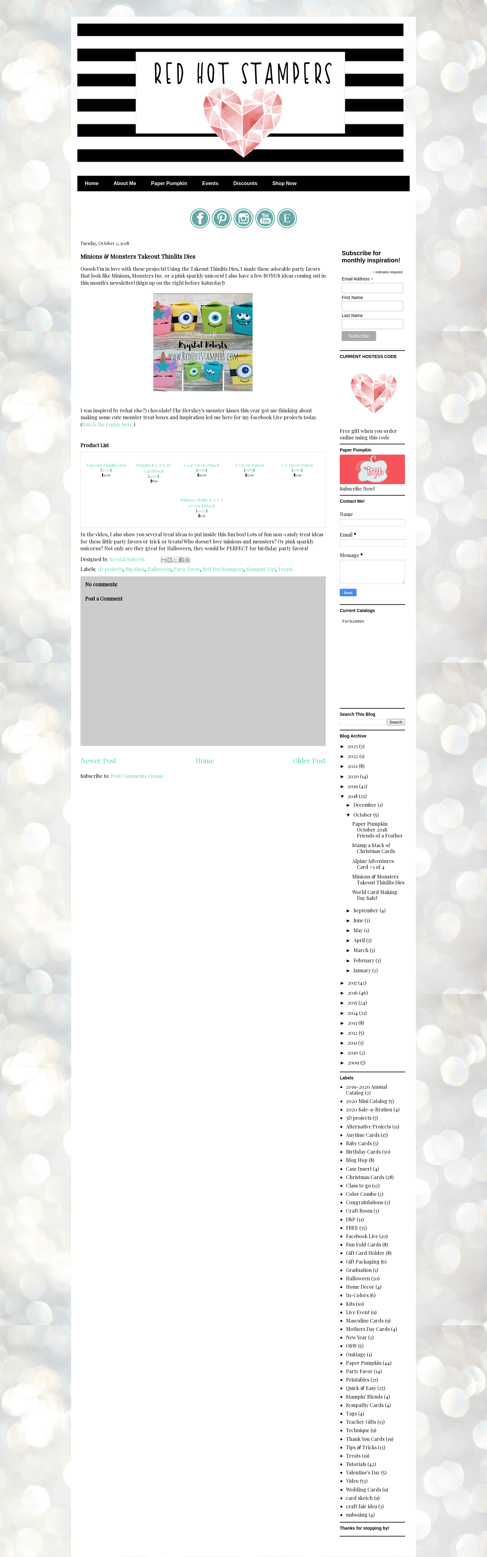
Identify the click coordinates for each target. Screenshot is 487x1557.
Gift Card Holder (365, 1253)
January (362, 970)
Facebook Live (362, 1236)
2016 (353, 992)
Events (210, 183)
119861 (202, 470)
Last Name (352, 315)
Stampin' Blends (364, 1396)
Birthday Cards (363, 1151)
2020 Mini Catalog (366, 1101)
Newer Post (98, 760)
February (364, 960)
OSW (351, 1345)
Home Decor (360, 1286)
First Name (352, 297)
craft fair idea (361, 1506)
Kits (350, 1304)
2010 (353, 1052)
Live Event (358, 1312)
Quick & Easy (361, 1388)
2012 (353, 1032)
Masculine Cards (365, 1320)
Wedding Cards (363, 1489)
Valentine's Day (363, 1472)
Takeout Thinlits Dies (106, 465)
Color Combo (361, 1194)
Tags (351, 1413)
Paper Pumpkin (169, 183)
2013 (353, 1022)
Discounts (245, 183)
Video (352, 1481)
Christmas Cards (365, 1177)
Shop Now (284, 183)
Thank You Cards (365, 1439)
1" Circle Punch (249, 465)
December (365, 804)
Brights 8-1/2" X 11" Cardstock (153, 468)
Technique (357, 1430)
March (361, 950)
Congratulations (364, 1202)
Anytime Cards (363, 1135)
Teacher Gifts (361, 1422)
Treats (285, 569)
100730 (202, 511)
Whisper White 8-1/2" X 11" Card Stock (201, 502)
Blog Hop (356, 1160)
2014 (353, 1013)
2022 (353, 756)
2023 (353, 746)
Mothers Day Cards (368, 1329)
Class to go (358, 1185)
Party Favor (187, 569)
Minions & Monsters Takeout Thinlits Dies (378, 879)
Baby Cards (359, 1143)
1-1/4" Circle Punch (201, 465)
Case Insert (359, 1168)
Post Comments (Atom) (137, 776)
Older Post (309, 760)
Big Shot (135, 569)
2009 (354, 1062)
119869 (297, 470)
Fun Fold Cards (363, 1244)
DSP (350, 1219)
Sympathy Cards (365, 1405)
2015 (353, 1002)
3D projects (110, 569)
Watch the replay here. (108, 424)
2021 (353, 766)
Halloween (159, 569)
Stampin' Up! (260, 569)
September (366, 910)
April (359, 940)
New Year (356, 1337)
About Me (124, 183)
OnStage (356, 1354)
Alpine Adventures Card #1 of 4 (373, 864)
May (358, 930)
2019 (353, 786)
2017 (353, 982)
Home (91, 183)
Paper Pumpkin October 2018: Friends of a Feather (377, 829)
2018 (353, 796)
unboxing (356, 1514)
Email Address (357, 279)
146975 (153, 476)
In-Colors (357, 1295)
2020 (354, 776)
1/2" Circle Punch (297, 465)
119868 (249, 470)
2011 (353, 1042)
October (363, 814)
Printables (357, 1379)
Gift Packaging (363, 1261)
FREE (352, 1227)
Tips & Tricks (361, 1447)
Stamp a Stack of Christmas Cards (373, 848)
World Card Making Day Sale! (374, 895)
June (359, 920)
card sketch (359, 1498)
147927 (106, 470)
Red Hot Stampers (223, 569)
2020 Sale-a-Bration (369, 1109)
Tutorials (356, 1464)
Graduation (359, 1270)
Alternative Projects (368, 1126)
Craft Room (359, 1210)
